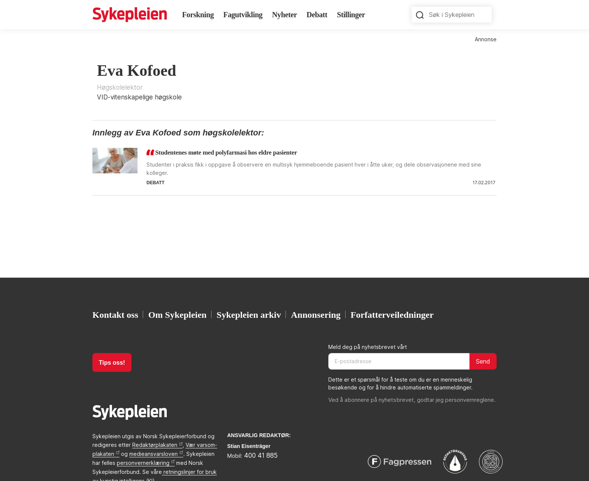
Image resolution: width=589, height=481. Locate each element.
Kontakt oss (115, 314)
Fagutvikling (243, 15)
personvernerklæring (146, 463)
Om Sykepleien (177, 314)
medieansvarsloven (156, 454)
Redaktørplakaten (157, 445)
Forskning (198, 15)
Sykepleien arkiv (249, 314)
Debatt (317, 15)
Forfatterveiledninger (391, 314)
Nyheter (284, 15)
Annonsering (316, 314)
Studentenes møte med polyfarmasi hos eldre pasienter (226, 152)
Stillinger (351, 15)
